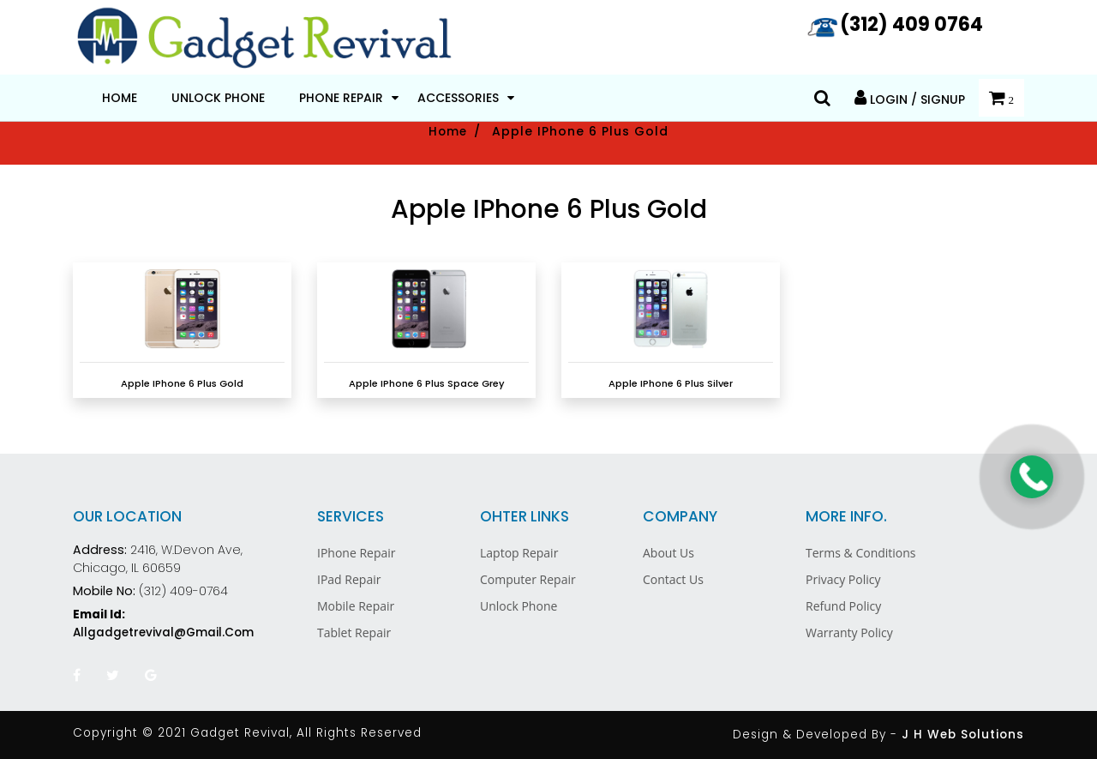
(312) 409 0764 (894, 24)
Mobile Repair (355, 606)
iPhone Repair (356, 553)
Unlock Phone (218, 97)
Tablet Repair (354, 632)
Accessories (458, 97)
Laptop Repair (519, 553)
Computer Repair (528, 579)
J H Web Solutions (963, 734)
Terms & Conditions (861, 553)
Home (119, 97)
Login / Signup (909, 98)
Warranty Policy (849, 632)
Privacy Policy (843, 579)
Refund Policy (843, 606)
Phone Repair (341, 97)
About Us (668, 553)
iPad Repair (349, 579)
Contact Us (673, 579)
